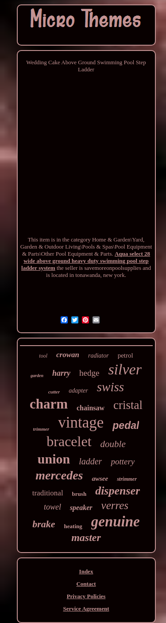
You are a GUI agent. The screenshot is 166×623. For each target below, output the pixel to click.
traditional (47, 493)
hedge (89, 373)
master (86, 537)
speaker (81, 507)
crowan (67, 354)
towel (52, 506)
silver (125, 369)
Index (86, 571)
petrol (125, 355)
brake (43, 524)
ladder (90, 461)
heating (73, 526)
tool (43, 356)
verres (115, 505)
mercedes (59, 475)
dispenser (117, 490)
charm (49, 404)
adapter (78, 390)
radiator (98, 355)
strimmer (127, 479)
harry (61, 373)
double (113, 444)
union (54, 459)
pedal (125, 425)
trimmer (41, 429)
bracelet (68, 441)
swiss (110, 387)
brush (79, 494)
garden (37, 375)
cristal (128, 405)
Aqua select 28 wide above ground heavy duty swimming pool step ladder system (85, 260)
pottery (123, 461)
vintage (81, 422)
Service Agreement (86, 608)
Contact (86, 583)
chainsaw (90, 408)
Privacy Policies (86, 596)
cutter (54, 391)
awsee (100, 478)
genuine (115, 522)
